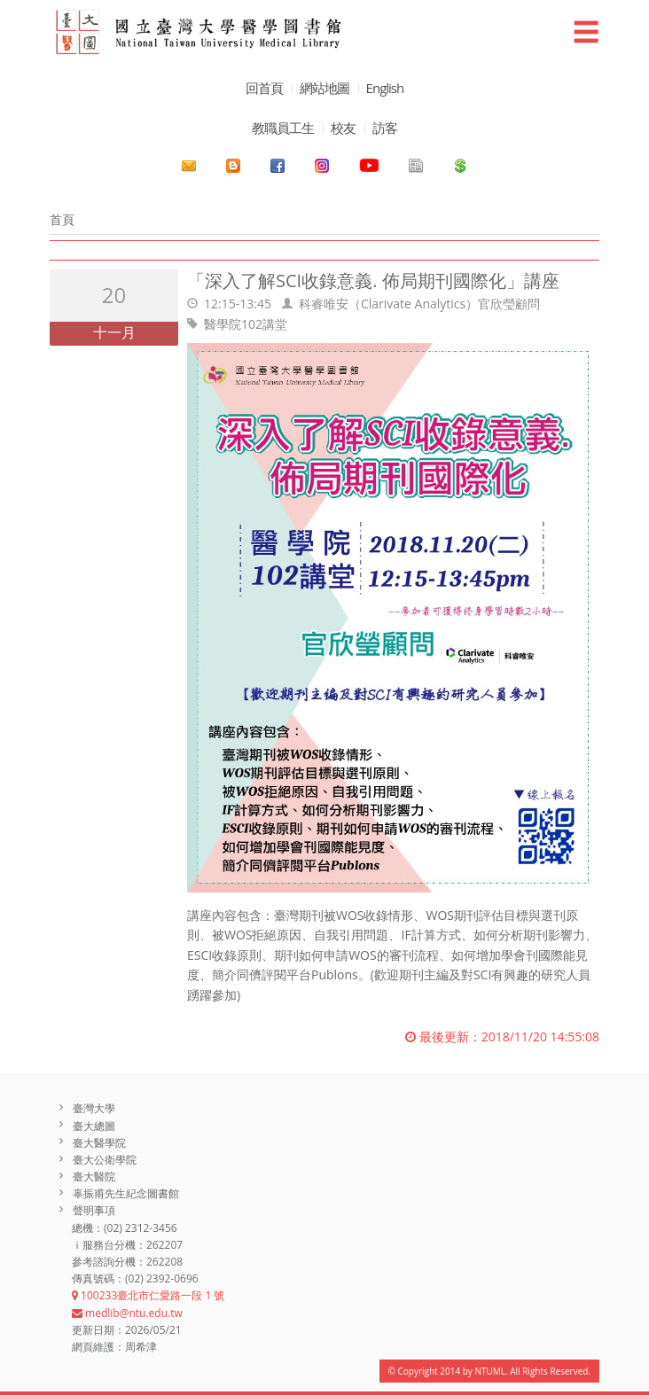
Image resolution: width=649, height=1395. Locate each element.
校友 (343, 127)
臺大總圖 (94, 1126)
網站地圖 (324, 88)
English (385, 88)
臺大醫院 (94, 1176)
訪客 (384, 127)
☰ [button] (586, 31)
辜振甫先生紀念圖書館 (126, 1193)
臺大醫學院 (99, 1142)
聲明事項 (94, 1210)
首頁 (62, 219)
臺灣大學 (94, 1108)
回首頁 (264, 88)
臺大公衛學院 (105, 1159)
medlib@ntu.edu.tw (127, 1313)
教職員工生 (283, 127)
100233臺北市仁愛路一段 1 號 (148, 1295)
